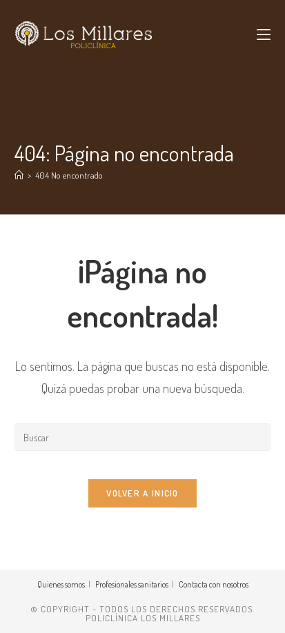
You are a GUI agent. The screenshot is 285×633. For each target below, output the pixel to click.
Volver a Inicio (142, 493)
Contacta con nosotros (213, 584)
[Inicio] (18, 175)
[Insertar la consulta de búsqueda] (142, 437)
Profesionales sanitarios (131, 584)
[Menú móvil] (264, 34)
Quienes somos (61, 584)
